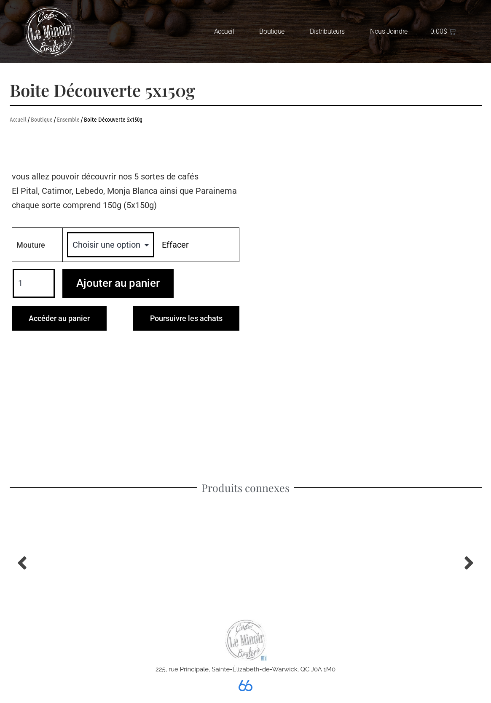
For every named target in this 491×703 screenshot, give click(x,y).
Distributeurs (327, 31)
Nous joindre (389, 31)
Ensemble (68, 119)
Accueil (224, 31)
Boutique (271, 31)
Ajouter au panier (118, 283)
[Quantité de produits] (34, 283)
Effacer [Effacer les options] (175, 245)
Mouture (30, 245)
